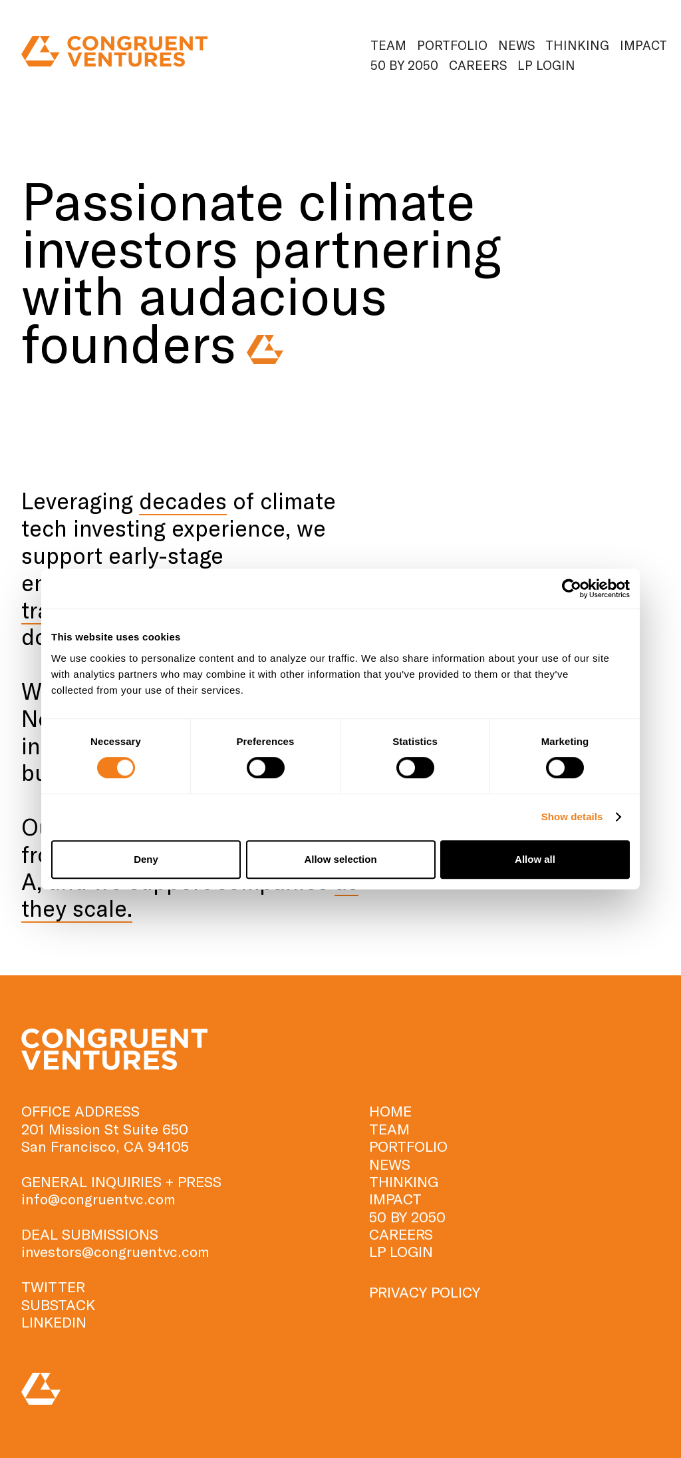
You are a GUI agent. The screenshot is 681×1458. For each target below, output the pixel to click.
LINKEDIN (53, 1321)
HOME (390, 1110)
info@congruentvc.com (98, 1198)
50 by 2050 (404, 65)
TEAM (389, 1128)
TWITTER (53, 1286)
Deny (146, 859)
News (516, 45)
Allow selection (340, 859)
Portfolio (452, 45)
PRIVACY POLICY (424, 1291)
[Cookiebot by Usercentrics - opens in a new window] (571, 589)
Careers (478, 65)
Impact (643, 45)
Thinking (577, 45)
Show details (572, 816)
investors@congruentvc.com (115, 1251)
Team (388, 45)
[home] (114, 51)
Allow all (535, 859)
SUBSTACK (58, 1304)
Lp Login (546, 65)
